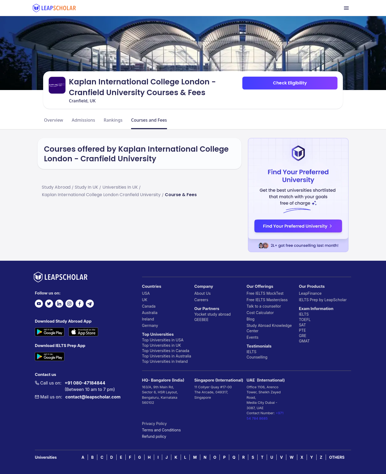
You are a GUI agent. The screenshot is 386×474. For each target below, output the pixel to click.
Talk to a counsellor (264, 306)
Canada (149, 306)
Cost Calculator (260, 312)
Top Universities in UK (161, 345)
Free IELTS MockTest (265, 293)
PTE (302, 330)
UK (144, 299)
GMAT (304, 341)
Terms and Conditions (161, 430)
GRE (302, 335)
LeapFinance (310, 293)
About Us (202, 293)
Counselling (257, 357)
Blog (251, 319)
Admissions (83, 120)
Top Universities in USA (163, 340)
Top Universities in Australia (166, 356)
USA (146, 293)
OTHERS (336, 457)
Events (252, 337)
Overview (53, 120)
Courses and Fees (149, 120)
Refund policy (154, 436)
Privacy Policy (154, 423)
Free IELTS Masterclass (267, 299)
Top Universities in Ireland (165, 361)
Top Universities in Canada (165, 350)
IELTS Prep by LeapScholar (323, 299)
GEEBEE (201, 319)
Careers (201, 299)
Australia (150, 312)
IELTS (252, 351)
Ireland (148, 319)
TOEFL (305, 319)
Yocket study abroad (212, 314)
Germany (150, 325)
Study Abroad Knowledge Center (269, 328)
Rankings (113, 120)
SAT (302, 325)
